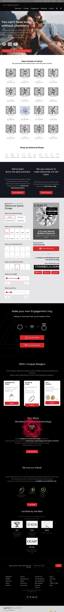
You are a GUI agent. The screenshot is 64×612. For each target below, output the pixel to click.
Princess (12, 231)
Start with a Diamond (32, 345)
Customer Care (38, 576)
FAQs (51, 581)
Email (38, 272)
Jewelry (51, 8)
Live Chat (8, 1)
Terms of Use (23, 583)
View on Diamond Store (46, 249)
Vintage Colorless (10, 220)
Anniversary (8, 581)
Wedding (44, 8)
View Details (51, 213)
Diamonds (18, 8)
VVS (12, 267)
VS (17, 267)
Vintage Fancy (20, 220)
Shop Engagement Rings (23, 51)
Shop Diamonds (7, 51)
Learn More (32, 504)
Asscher (17, 231)
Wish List (53, 1)
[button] (60, 8)
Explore (52, 402)
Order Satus (52, 579)
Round (7, 231)
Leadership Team (24, 579)
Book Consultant (46, 192)
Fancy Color (20, 217)
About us (22, 576)
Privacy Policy (23, 585)
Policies (22, 581)
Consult (4, 1)
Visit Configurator (18, 192)
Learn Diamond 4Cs (39, 581)
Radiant (22, 231)
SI (22, 267)
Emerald (7, 237)
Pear (22, 237)
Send (58, 565)
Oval (17, 237)
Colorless (11, 217)
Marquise (12, 237)
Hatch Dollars (47, 1)
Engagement (35, 8)
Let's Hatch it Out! (38, 1)
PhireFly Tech (11, 610)
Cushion (27, 231)
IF (7, 267)
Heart (27, 237)
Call (55, 272)
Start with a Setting (32, 337)
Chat (46, 272)
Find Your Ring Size (39, 579)
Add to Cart (52, 209)
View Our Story (32, 451)
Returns (51, 576)
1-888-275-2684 (13, 1)
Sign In (59, 1)
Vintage (26, 8)
